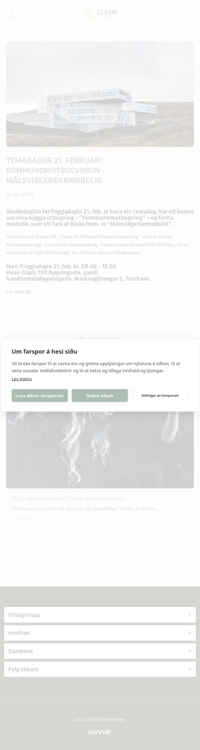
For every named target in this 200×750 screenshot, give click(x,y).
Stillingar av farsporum (159, 395)
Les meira (22, 378)
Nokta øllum (99, 395)
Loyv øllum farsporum (40, 395)
